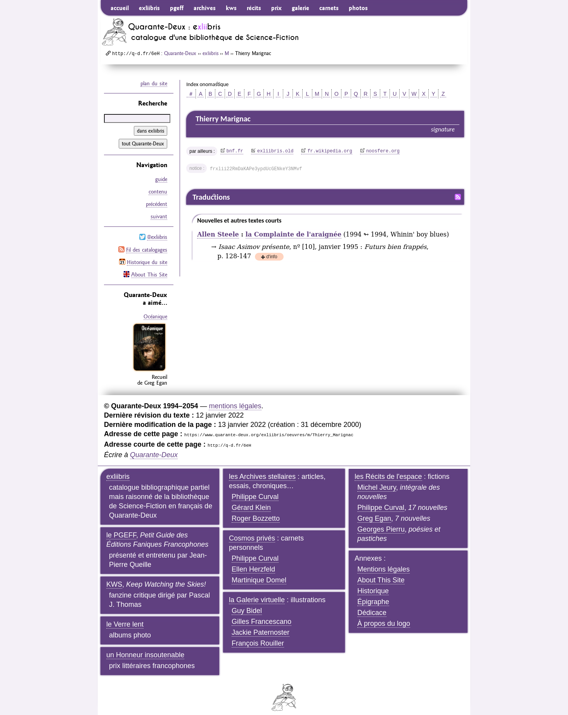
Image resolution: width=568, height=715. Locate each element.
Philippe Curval (255, 490)
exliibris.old (275, 151)
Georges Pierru (381, 522)
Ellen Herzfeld (253, 562)
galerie (300, 7)
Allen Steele (218, 234)
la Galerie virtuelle (257, 593)
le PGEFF (121, 528)
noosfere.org (383, 151)
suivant (159, 214)
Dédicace (371, 606)
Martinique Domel (259, 573)
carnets (329, 7)
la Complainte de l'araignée (293, 234)
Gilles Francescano (261, 614)
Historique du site (147, 257)
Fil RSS (458, 197)
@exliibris (157, 233)
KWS (114, 577)
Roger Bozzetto (256, 511)
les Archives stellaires (262, 469)
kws (231, 7)
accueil (120, 7)
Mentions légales (383, 562)
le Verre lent (125, 617)
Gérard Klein (251, 500)
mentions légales (235, 399)
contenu (158, 190)
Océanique (155, 310)
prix (276, 7)
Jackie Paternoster (260, 625)
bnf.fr (235, 151)
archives (205, 7)
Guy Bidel (247, 604)
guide (161, 179)
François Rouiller (258, 636)
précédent (156, 202)
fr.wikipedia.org (329, 151)
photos (358, 7)
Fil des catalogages (146, 245)
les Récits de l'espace (388, 469)
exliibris (149, 7)
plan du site (153, 83)
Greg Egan (374, 511)
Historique (373, 584)
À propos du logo (383, 616)
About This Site (149, 268)
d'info (271, 257)
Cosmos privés (252, 531)
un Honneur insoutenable (145, 648)
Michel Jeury (376, 480)
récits (254, 7)
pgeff (177, 7)
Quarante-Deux (180, 53)
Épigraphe (373, 595)
